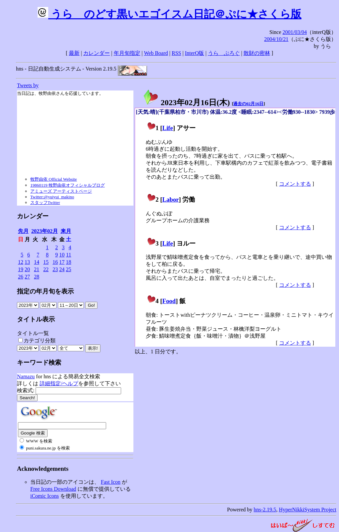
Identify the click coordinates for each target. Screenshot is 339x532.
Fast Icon (110, 482)
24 (62, 269)
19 (20, 269)
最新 (74, 53)
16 (55, 262)
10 (62, 255)
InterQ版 (194, 53)
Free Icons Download (53, 489)
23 (55, 269)
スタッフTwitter (45, 202)
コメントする (295, 184)
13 (27, 262)
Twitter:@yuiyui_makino (52, 196)
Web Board (156, 53)
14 (36, 262)
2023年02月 (44, 231)
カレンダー (96, 53)
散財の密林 (257, 53)
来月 (66, 231)
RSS (176, 53)
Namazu (26, 376)
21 (36, 269)
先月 (23, 231)
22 (46, 269)
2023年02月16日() (186, 102)
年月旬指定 (127, 53)
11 (68, 255)
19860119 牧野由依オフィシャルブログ (67, 185)
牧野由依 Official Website (53, 179)
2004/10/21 (276, 39)
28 (36, 276)
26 (20, 276)
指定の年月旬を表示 (45, 291)
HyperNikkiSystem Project (307, 509)
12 (20, 262)
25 (68, 269)
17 (62, 262)
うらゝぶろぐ (224, 53)
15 (46, 262)
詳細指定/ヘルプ (59, 383)
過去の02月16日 (248, 103)
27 (27, 276)
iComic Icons (44, 496)
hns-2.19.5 (265, 509)
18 (68, 262)
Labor (170, 199)
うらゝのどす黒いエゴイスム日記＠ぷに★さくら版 (169, 14)
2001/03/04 (294, 32)
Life (167, 127)
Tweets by (28, 85)
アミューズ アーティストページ (61, 191)
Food (169, 300)
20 (27, 269)
